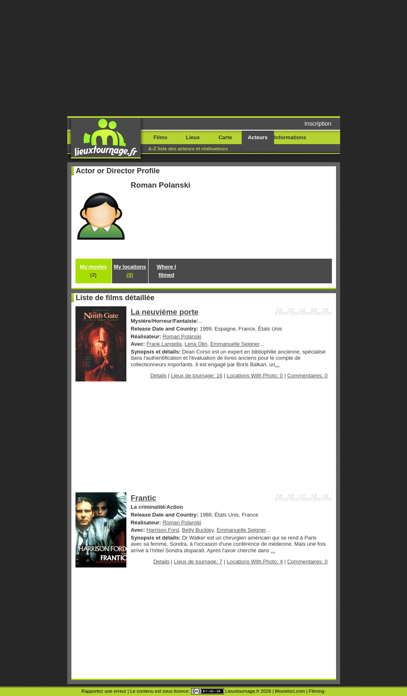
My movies (93, 271)
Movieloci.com (290, 691)
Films (160, 137)
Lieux (193, 137)
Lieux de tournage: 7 (198, 561)
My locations (130, 271)
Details (158, 375)
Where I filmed (166, 271)
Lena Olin (196, 344)
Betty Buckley (198, 530)
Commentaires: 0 (307, 375)
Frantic (143, 498)
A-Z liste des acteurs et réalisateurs (188, 148)
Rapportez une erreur (103, 691)
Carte (225, 137)
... (277, 364)
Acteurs (258, 137)
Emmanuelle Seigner (234, 344)
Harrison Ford (162, 530)
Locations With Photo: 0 (255, 375)
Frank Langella (164, 344)
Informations (290, 137)
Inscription (318, 123)
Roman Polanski (181, 336)
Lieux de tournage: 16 (196, 375)
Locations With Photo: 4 (255, 561)
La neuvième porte (165, 312)
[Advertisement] (214, 57)
